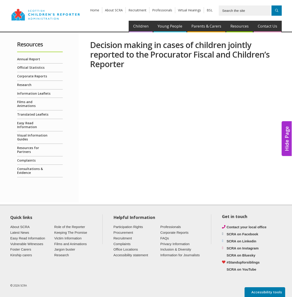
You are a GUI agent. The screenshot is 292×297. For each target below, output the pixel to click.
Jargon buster (64, 249)
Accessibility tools (266, 292)
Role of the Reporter (69, 227)
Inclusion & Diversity (175, 249)
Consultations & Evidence (30, 171)
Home (94, 10)
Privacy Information (175, 244)
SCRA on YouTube (241, 269)
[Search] (276, 10)
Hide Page (286, 138)
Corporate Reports (32, 76)
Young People (170, 26)
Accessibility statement (130, 255)
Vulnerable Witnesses (26, 244)
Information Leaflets (33, 93)
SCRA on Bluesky (241, 255)
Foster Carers (20, 249)
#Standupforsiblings (243, 262)
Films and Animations (26, 104)
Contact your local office (246, 227)
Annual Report (28, 59)
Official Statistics (30, 67)
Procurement (123, 232)
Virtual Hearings (189, 10)
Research (24, 85)
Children (141, 26)
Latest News (19, 232)
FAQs (164, 238)
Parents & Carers (206, 26)
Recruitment (137, 10)
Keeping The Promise (70, 232)
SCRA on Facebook (242, 234)
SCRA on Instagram (242, 248)
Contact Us (267, 26)
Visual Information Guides (32, 137)
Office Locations (125, 249)
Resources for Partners (28, 150)
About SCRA (114, 10)
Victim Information (68, 238)
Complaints (26, 160)
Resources (239, 26)
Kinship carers (21, 255)
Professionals (162, 10)
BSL (210, 10)
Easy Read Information (27, 125)
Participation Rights (128, 227)
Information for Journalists (180, 255)
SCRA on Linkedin (241, 241)
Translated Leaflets (32, 114)
